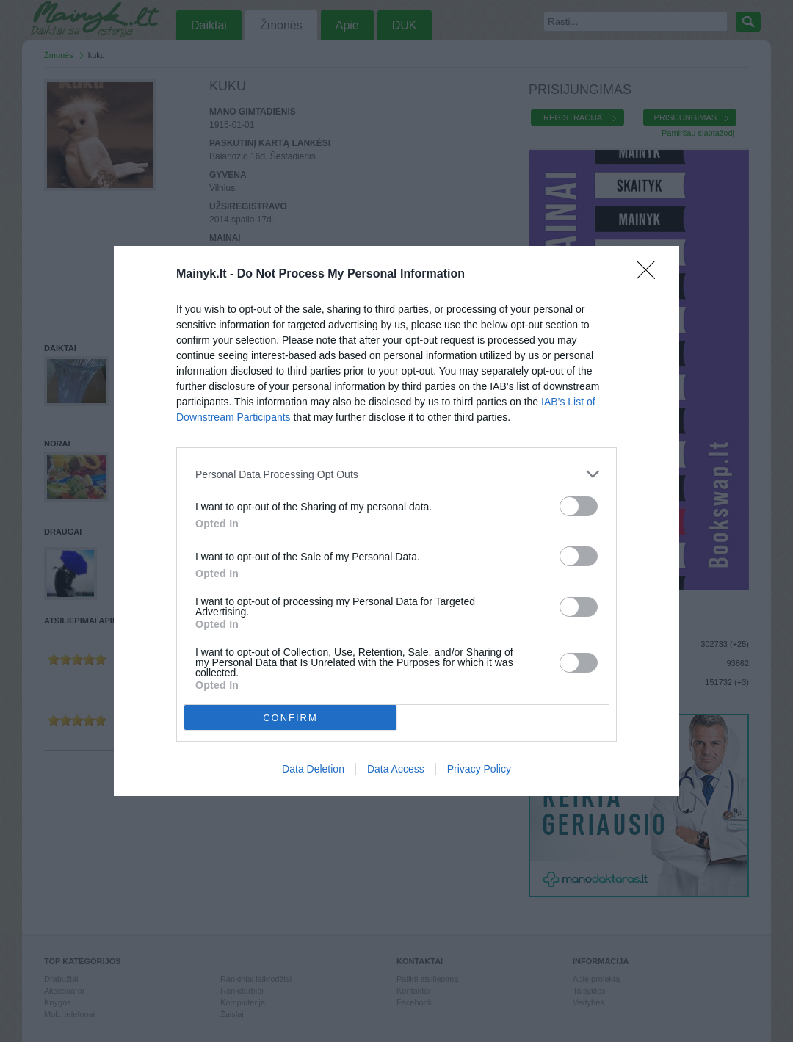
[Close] (651, 275)
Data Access (395, 769)
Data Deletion (313, 769)
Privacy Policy (479, 769)
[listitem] (396, 474)
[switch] (579, 506)
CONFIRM (290, 717)
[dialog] (396, 521)
